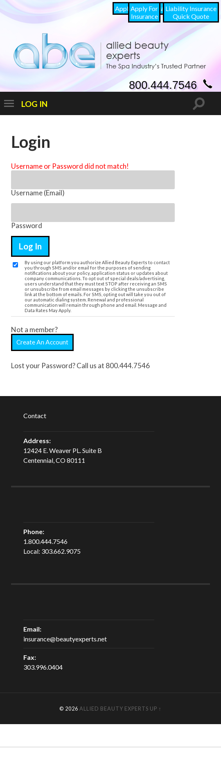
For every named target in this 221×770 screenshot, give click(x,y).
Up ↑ (155, 708)
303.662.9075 (61, 551)
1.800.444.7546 (45, 541)
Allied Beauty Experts (114, 708)
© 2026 (69, 708)
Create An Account (42, 342)
